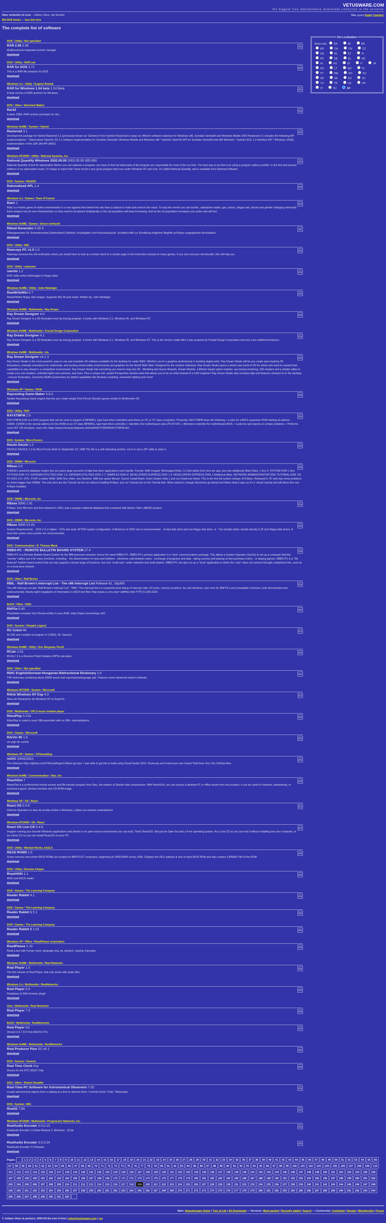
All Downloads (238, 1210)
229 (220, 1184)
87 (208, 1165)
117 (59, 1172)
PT (322, 73)
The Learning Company (40, 890)
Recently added (291, 1210)
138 (228, 1172)
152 (341, 1172)
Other (18, 105)
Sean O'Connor (45, 198)
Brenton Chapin (34, 869)
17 (117, 1159)
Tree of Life (219, 1210)
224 (180, 1184)
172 (131, 1178)
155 (365, 1172)
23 (157, 1159)
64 (56, 1165)
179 (188, 1178)
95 (260, 1165)
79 (155, 1165)
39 (263, 1159)
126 (131, 1172)
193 (301, 1178)
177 (172, 1178)
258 (83, 1190)
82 (175, 1165)
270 (180, 1190)
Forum (380, 1210)
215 (107, 1184)
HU (335, 63)
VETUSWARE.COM (363, 5)
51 (342, 1159)
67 (75, 1165)
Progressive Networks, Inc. (64, 1121)
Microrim (30, 461)
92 (241, 1165)
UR (363, 83)
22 (151, 1159)
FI (362, 53)
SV (363, 78)
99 (287, 1165)
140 (244, 1172)
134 (196, 1172)
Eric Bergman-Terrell (51, 646)
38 (256, 1159)
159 (27, 1178)
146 (292, 1172)
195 (317, 1178)
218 (131, 1184)
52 (349, 1159)
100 (294, 1165)
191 (285, 1178)
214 (99, 1184)
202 (373, 1178)
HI (321, 63)
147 (301, 1172)
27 (184, 1159)
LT (335, 68)
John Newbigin (47, 287)
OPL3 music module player (47, 711)
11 (78, 1159)
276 (228, 1190)
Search (307, 1210)
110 (375, 1165)
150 (325, 1172)
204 (18, 1184)
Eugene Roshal (43, 83)
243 (333, 1184)
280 (260, 1190)
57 (9, 1165)
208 (51, 1184)
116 (51, 1172)
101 (302, 1165)
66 (69, 1165)
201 (365, 1178)
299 (43, 1196)
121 (91, 1172)
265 (139, 1190)
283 (285, 1190)
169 (107, 1178)
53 (355, 1159)
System (33, 126)
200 (357, 1178)
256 (67, 1190)
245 (349, 1184)
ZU (334, 87)
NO (349, 68)
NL (336, 53)
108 (359, 1165)
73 (115, 1165)
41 (276, 1159)
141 (252, 1172)
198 (341, 1178)
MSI (26, 245)
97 (274, 1165)
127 (139, 1172)
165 (75, 1178)
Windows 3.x (15, 83)
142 (260, 1172)
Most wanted (271, 1210)
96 (267, 1165)
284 (292, 1190)
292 (357, 1190)
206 (34, 1184)
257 (75, 1190)
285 (301, 1190)
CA (336, 48)
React (34, 800)
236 (276, 1184)
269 (172, 1190)
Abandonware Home (197, 1210)
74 (122, 1165)
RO (350, 73)
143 (268, 1172)
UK (349, 83)
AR (363, 43)
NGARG (31, 181)
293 (365, 1190)
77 (142, 1165)
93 (247, 1165)
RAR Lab (29, 62)
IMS (28, 1104)
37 (250, 1159)
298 (34, 1196)
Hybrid (44, 126)
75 (128, 1165)
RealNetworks (49, 984)
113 (27, 1172)
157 (10, 1178)
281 (268, 1190)
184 (228, 1178)
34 (230, 1159)
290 (341, 1190)
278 (244, 1190)
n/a (46, 352)
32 (217, 1159)
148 (309, 1172)
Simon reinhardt (50, 223)
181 (204, 1178)
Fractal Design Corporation (62, 330)
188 (260, 1178)
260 (99, 1190)
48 (322, 1159)
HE (363, 58)
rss (101, 1218)
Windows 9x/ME (17, 126)
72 (108, 1165)
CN (350, 48)
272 (196, 1190)
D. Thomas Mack (47, 545)
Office (28, 941)
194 (309, 1178)
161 (43, 1178)
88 (214, 1165)
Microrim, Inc (33, 498)
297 (27, 1196)
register (378, 15)
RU (364, 73)
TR (335, 83)
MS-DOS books (11, 19)
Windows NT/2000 (18, 155)
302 (67, 1196)
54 (362, 1159)
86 (201, 1165)
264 (131, 1190)
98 (280, 1165)
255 (59, 1190)
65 (62, 1165)
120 (83, 1172)
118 (67, 1172)
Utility (18, 40)
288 (325, 1190)
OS (27, 800)
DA (322, 53)
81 (168, 1165)
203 (10, 1184)
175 (156, 1178)
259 (91, 1190)
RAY (27, 410)
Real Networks (54, 962)
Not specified (32, 40)
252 (34, 1190)
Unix (10, 1005)
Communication (25, 545)
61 (36, 1165)
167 (91, 1178)
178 (180, 1178)
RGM (39, 389)
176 (163, 1178)
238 (292, 1184)
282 (276, 1190)
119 (75, 1172)
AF (349, 43)
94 (254, 1165)
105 (335, 1165)
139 (236, 1172)
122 (99, 1172)
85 (194, 1165)
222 (163, 1184)
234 (260, 1184)
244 (341, 1184)
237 (285, 1184)
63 (49, 1165)
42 (283, 1159)
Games (29, 198)
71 (102, 1165)
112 (18, 1172)
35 (236, 1159)
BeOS (10, 604)
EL (349, 58)
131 (172, 1172)
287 (317, 1190)
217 (123, 1184)
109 (367, 1165)
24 (164, 1159)
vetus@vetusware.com (82, 1218)
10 (71, 1159)
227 (204, 1184)
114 (34, 1172)
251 (27, 1190)
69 (89, 1165)
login (368, 15)
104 (327, 1165)
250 (18, 1190)
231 (236, 1184)
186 (244, 1178)
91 (234, 1165)
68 (82, 1165)
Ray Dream (52, 309)
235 (268, 1184)
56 (375, 1159)
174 (147, 1178)
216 (115, 1184)
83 (181, 1165)
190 (276, 1178)
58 (16, 1165)
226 (196, 1184)
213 (91, 1184)
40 (270, 1159)
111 (10, 1172)
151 (333, 1172)
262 (115, 1190)
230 (228, 1184)
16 (111, 1159)
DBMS (18, 461)
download (13, 54)
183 (220, 1178)
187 (252, 1178)
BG (322, 48)
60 (29, 1165)
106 (343, 1165)
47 (316, 1159)
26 (177, 1159)
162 (51, 1178)
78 (148, 1165)
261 (107, 1190)
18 (124, 1159)
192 (292, 1178)
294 (373, 1190)
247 (365, 1184)
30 (203, 1159)
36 (243, 1159)
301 (59, 1196)
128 (147, 1172)
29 (197, 1159)
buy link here (33, 19)
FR (322, 58)
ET (349, 53)
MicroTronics (34, 440)
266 (147, 1190)
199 (349, 1178)
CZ (364, 48)
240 (309, 1184)
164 (67, 1178)
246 (357, 1184)
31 (210, 1159)
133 (188, 1172)
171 (123, 1178)
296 (18, 1196)
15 (104, 1159)
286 (309, 1190)
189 (268, 1178)
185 (236, 1178)
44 (296, 1159)
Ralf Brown (31, 578)
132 (180, 1172)
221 (156, 1184)
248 (373, 1184)
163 (59, 1178)
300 (51, 1196)
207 (43, 1184)
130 (163, 1172)
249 (10, 1190)
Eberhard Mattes (34, 105)
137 (220, 1172)
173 (139, 1178)
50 (336, 1159)
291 (349, 1190)
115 (43, 1172)
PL (363, 68)
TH (322, 83)
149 (317, 1172)
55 (369, 1159)
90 (227, 1165)
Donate (351, 1210)
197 (333, 1178)
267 (156, 1190)
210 (67, 1184)
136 (212, 1172)
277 (236, 1190)
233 (252, 1184)
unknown (30, 266)
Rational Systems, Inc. (55, 155)
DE (335, 58)
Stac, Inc (56, 775)
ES (349, 78)
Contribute (338, 1210)
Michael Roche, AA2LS (38, 847)
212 (83, 1184)
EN (335, 43)
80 (161, 1165)
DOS (10, 40)
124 (115, 1172)
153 (349, 1172)
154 (357, 1172)
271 (188, 1190)
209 (59, 1184)
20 (137, 1159)
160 (34, 1178)
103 (319, 1165)
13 (91, 1159)
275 (220, 1190)
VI (321, 87)
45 (303, 1159)
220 (147, 1184)
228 (212, 1184)
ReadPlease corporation (49, 941)
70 (95, 1165)
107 (351, 1165)
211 (75, 1184)
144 (276, 1172)
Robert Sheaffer (34, 1082)
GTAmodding (44, 754)
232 (244, 1184)
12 (84, 1159)
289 (333, 1190)
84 (188, 1165)
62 (42, 1165)
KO (322, 68)
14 (98, 1159)
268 (163, 1190)
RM (335, 73)
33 (223, 1159)
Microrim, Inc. (33, 520)
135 (204, 1172)
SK (336, 78)
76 (135, 1165)
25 (170, 1159)
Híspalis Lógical (36, 625)
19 (131, 1159)
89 (221, 1165)
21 (144, 1159)
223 (172, 1184)
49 (329, 1159)
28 (190, 1159)
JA (374, 63)
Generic (31, 1061)
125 (123, 1172)
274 (212, 1190)
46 (309, 1159)
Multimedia (36, 309)
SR (322, 78)
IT (361, 63)
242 (325, 1184)
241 (317, 1184)
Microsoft (49, 689)
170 (115, 1178)
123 (107, 1172)
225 (188, 1184)
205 (27, 1184)
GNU (28, 604)
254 (51, 1190)
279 (252, 1190)
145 (285, 1172)
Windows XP (15, 389)
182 (212, 1178)
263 (123, 1190)
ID (348, 63)
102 (310, 1165)
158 (18, 1178)
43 (289, 1159)
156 (373, 1172)
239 (301, 1184)
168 (99, 1178)
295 (10, 1196)
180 (196, 1178)
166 (83, 1178)
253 (43, 1190)
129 (156, 1172)
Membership (366, 1210)
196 (325, 1178)
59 (23, 1165)
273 (204, 1190)
